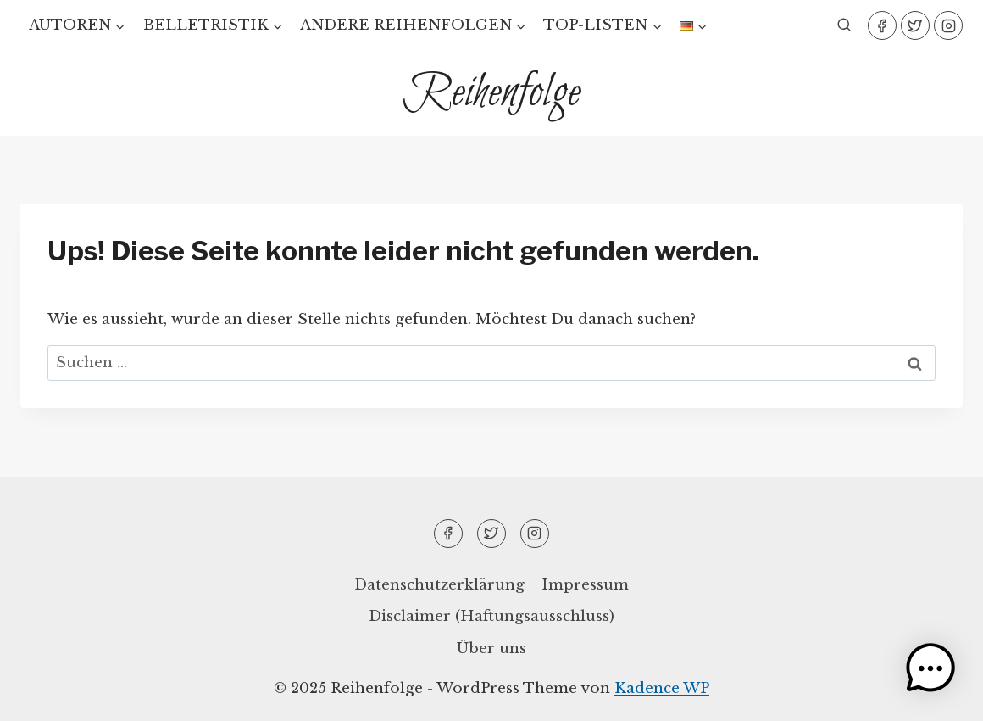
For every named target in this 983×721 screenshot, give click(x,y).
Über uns (491, 648)
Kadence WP (661, 688)
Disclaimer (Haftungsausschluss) (491, 616)
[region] (220, 577)
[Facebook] (882, 25)
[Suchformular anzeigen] (844, 25)
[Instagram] (948, 25)
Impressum (585, 585)
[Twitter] (915, 25)
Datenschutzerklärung (439, 585)
